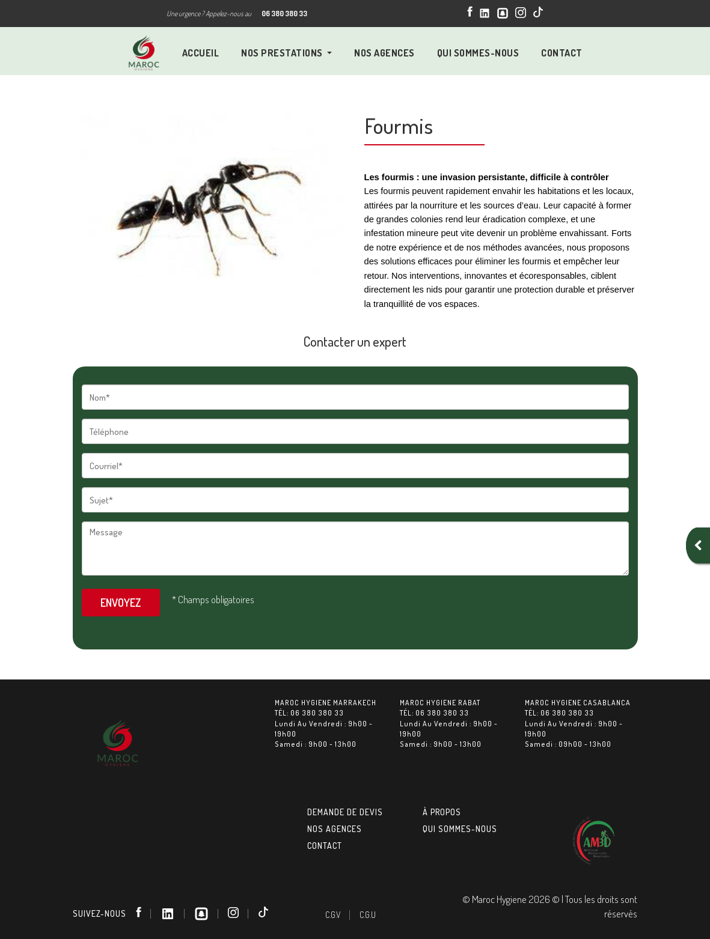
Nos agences (334, 829)
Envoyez (120, 602)
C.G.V (332, 915)
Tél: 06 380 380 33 (309, 712)
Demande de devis (345, 812)
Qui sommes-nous (460, 829)
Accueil (200, 53)
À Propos (442, 812)
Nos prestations (283, 53)
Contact (562, 53)
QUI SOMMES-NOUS (478, 53)
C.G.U (368, 915)
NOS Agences (384, 53)
